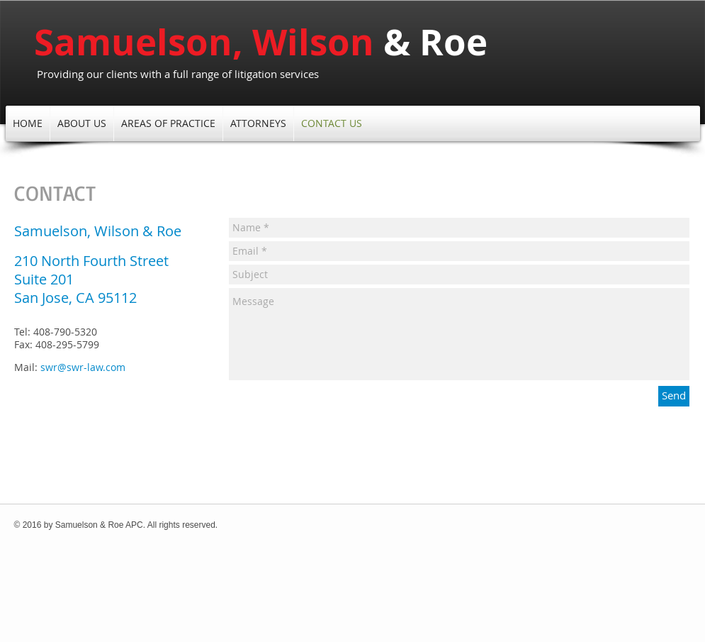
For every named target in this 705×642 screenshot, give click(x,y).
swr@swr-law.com (82, 367)
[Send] (673, 396)
